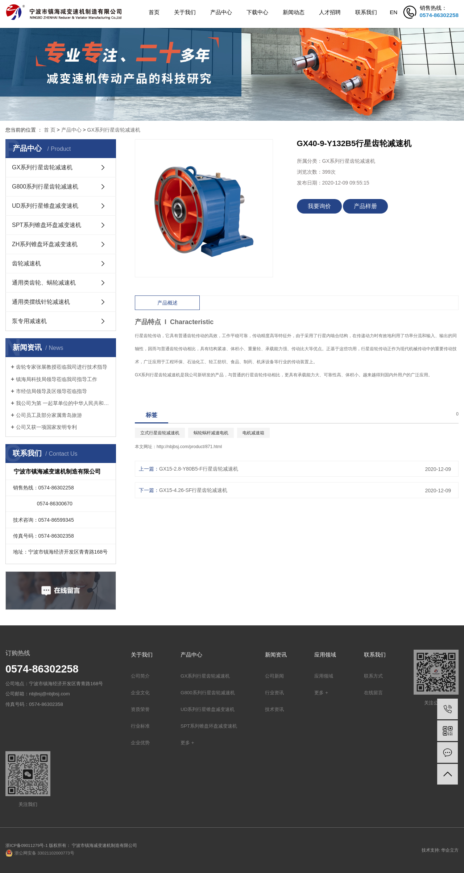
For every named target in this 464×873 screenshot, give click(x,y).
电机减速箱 (253, 432)
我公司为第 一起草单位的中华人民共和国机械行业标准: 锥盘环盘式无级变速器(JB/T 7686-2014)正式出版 (63, 403)
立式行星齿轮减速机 (159, 432)
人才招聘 (330, 12)
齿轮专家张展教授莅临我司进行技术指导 (61, 367)
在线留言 (373, 692)
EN (393, 12)
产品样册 (365, 206)
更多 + (187, 742)
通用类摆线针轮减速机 (41, 302)
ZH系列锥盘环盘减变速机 (45, 244)
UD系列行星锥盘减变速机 (45, 206)
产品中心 (221, 12)
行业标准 (140, 726)
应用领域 (323, 676)
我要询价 (319, 206)
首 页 (49, 130)
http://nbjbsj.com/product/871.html (189, 446)
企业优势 (140, 742)
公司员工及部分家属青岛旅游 (49, 415)
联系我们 (366, 12)
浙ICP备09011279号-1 (26, 845)
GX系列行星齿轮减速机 (113, 130)
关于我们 (185, 12)
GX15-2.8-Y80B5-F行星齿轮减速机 (198, 469)
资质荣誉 (140, 709)
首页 (154, 12)
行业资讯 (274, 692)
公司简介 (140, 676)
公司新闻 (274, 676)
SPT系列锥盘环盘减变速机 (46, 225)
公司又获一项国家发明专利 (46, 427)
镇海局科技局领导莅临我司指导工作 (56, 379)
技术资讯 (274, 709)
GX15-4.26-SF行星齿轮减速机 (193, 490)
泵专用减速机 (29, 321)
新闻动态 (293, 12)
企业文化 (140, 692)
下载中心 (257, 12)
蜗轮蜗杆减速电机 (211, 432)
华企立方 (450, 850)
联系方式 (373, 676)
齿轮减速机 (26, 263)
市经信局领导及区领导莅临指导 (51, 391)
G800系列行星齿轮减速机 (45, 186)
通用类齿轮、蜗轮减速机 (44, 283)
